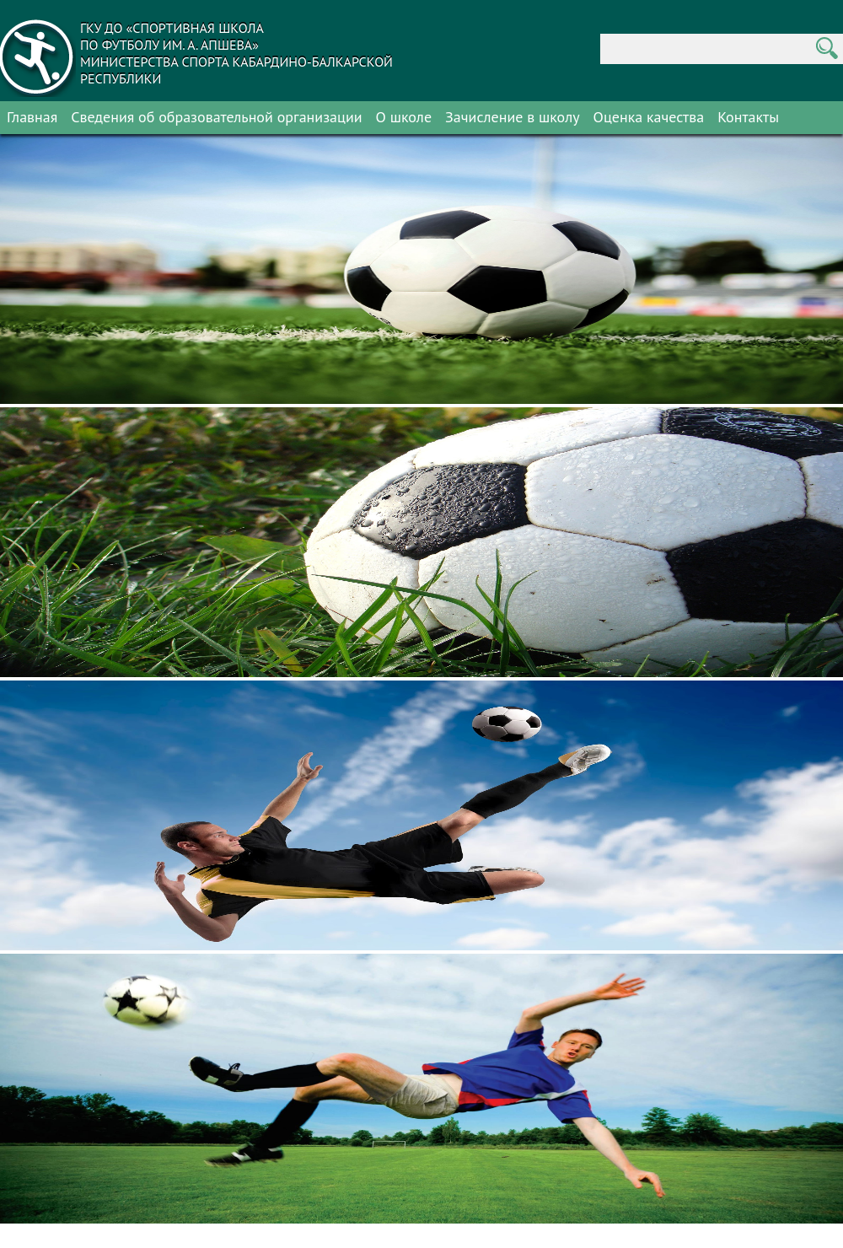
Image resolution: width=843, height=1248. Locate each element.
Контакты (748, 116)
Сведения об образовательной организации (216, 116)
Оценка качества (649, 116)
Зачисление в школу (512, 116)
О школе (404, 116)
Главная (32, 116)
